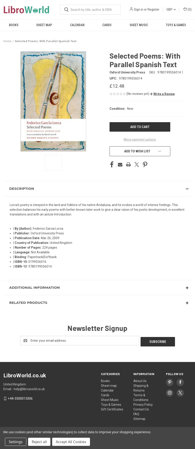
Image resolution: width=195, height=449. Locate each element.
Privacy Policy (143, 403)
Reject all (39, 441)
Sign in (138, 9)
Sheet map (44, 25)
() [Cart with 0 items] (187, 9)
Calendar (77, 25)
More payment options (140, 139)
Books (13, 25)
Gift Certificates (112, 408)
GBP (171, 9)
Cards (107, 25)
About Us (139, 380)
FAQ (136, 413)
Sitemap (139, 417)
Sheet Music (139, 25)
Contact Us (141, 408)
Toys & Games (176, 25)
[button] (162, 94)
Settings (15, 441)
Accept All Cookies (71, 441)
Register (153, 9)
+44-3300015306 (20, 397)
